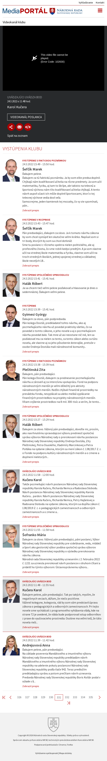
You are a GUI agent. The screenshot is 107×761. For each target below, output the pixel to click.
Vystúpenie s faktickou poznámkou (44, 160)
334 (83, 697)
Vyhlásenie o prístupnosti (46, 753)
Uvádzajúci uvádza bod (36, 471)
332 (67, 697)
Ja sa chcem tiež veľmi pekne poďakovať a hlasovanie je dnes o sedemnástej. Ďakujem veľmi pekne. (60, 290)
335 (91, 697)
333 (75, 697)
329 (43, 697)
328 (35, 697)
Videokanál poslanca (26, 117)
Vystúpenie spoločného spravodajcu (45, 275)
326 (19, 697)
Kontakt (100, 2)
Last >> (66, 703)
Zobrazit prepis (30, 210)
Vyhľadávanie (86, 2)
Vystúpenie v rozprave (36, 219)
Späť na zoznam (17, 136)
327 (27, 697)
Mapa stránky (65, 753)
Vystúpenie (29, 305)
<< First (6, 697)
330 (51, 697)
